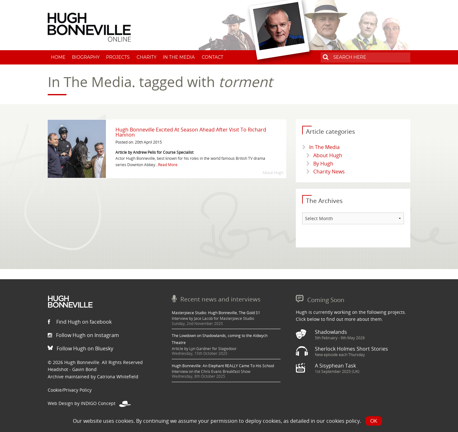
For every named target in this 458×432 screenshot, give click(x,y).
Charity (147, 57)
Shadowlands (331, 331)
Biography (86, 57)
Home (58, 57)
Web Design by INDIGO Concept (89, 403)
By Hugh (323, 163)
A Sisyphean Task (335, 365)
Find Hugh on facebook (80, 321)
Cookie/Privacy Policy (70, 390)
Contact (212, 57)
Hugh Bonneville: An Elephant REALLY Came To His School (223, 365)
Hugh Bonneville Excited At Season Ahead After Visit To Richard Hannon (190, 132)
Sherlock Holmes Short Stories (351, 348)
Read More (167, 164)
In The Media (179, 57)
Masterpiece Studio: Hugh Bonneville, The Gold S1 (216, 312)
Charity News (329, 171)
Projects (117, 57)
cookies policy (343, 420)
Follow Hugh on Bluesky (80, 348)
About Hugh (327, 155)
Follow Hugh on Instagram (83, 335)
